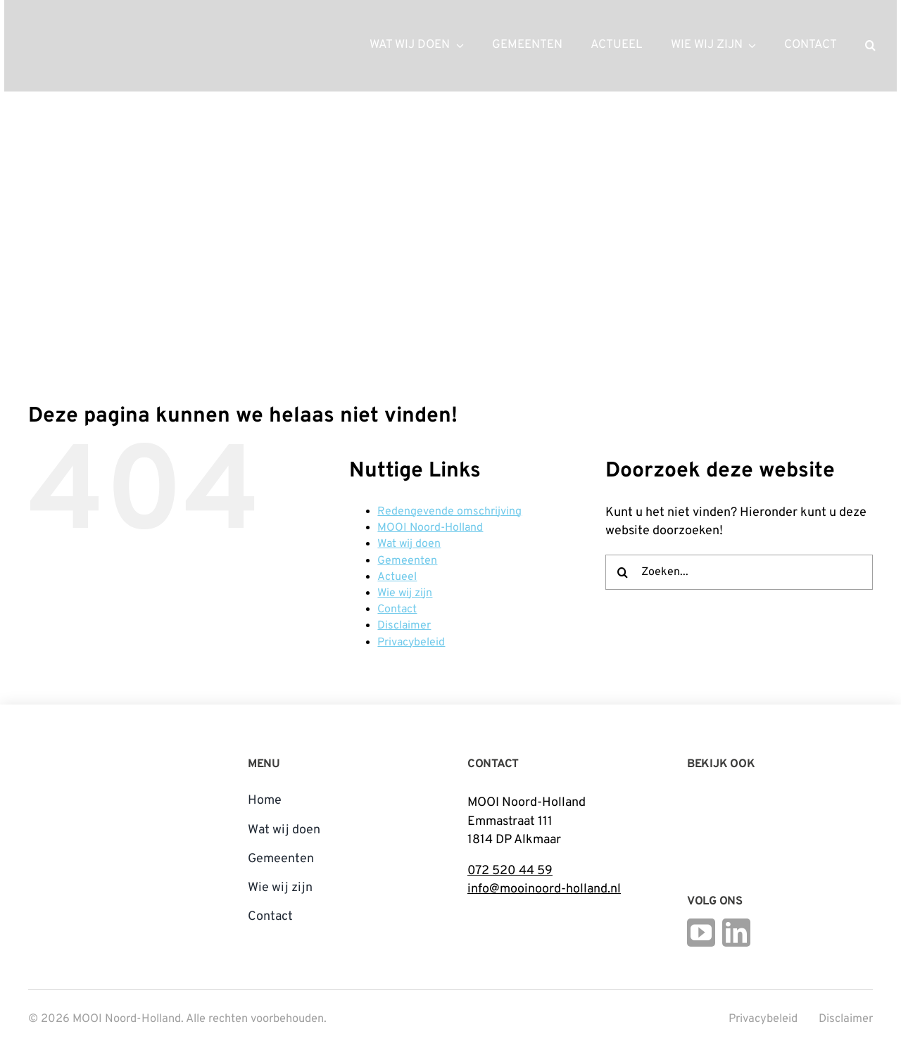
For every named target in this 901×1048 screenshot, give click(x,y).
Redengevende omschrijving (449, 512)
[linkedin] (736, 932)
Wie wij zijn (404, 593)
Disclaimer (404, 626)
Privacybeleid (411, 643)
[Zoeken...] (739, 572)
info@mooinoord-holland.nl (544, 889)
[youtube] (701, 932)
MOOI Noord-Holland (430, 528)
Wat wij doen (409, 544)
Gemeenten (407, 561)
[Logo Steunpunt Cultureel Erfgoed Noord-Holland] (704, 798)
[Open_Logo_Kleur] (785, 820)
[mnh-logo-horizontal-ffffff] (95, 27)
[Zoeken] (623, 572)
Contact (397, 609)
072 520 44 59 (510, 871)
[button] (870, 46)
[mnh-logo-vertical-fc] (81, 755)
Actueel (397, 577)
